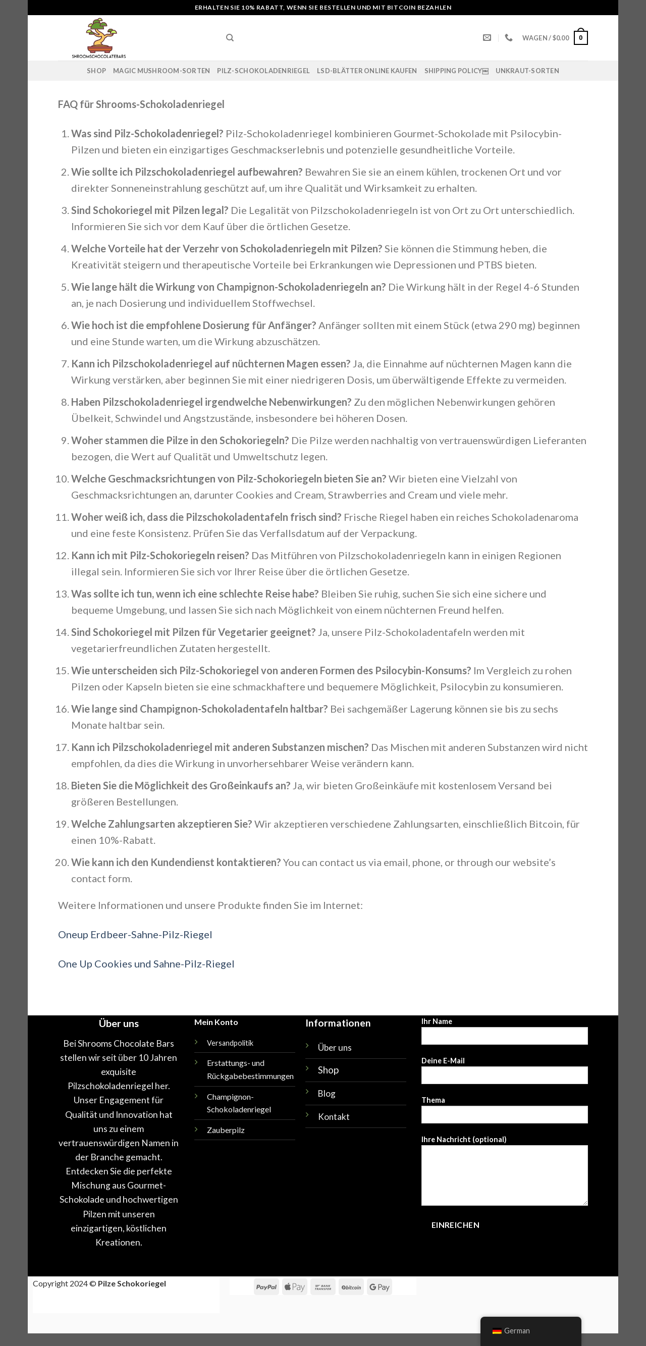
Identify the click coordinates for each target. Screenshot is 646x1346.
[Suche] (230, 37)
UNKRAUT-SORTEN (527, 71)
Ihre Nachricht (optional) (504, 1174)
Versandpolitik (230, 1043)
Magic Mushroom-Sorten (161, 71)
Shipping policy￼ (456, 71)
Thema (504, 1113)
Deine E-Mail (504, 1073)
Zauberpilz (226, 1130)
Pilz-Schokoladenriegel (263, 71)
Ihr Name (504, 1034)
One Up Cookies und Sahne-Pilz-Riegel (146, 963)
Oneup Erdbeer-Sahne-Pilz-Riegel (135, 934)
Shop (96, 71)
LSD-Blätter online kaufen (367, 71)
